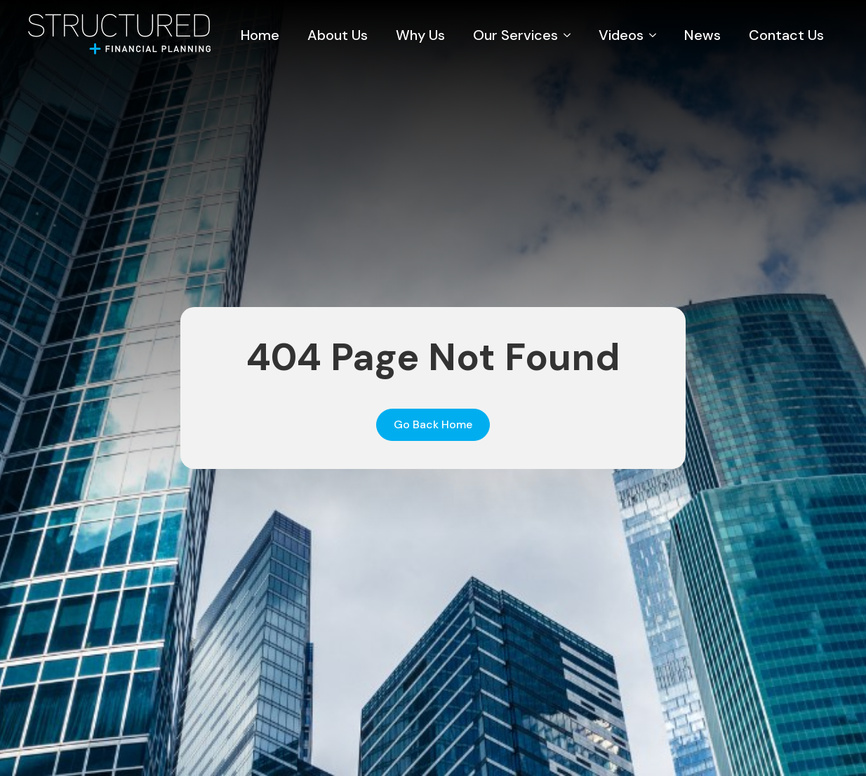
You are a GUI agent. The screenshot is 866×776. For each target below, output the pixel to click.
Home (260, 35)
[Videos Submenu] (657, 35)
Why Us (420, 35)
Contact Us (786, 35)
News (702, 35)
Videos (621, 35)
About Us (337, 35)
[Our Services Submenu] (571, 35)
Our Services (515, 35)
